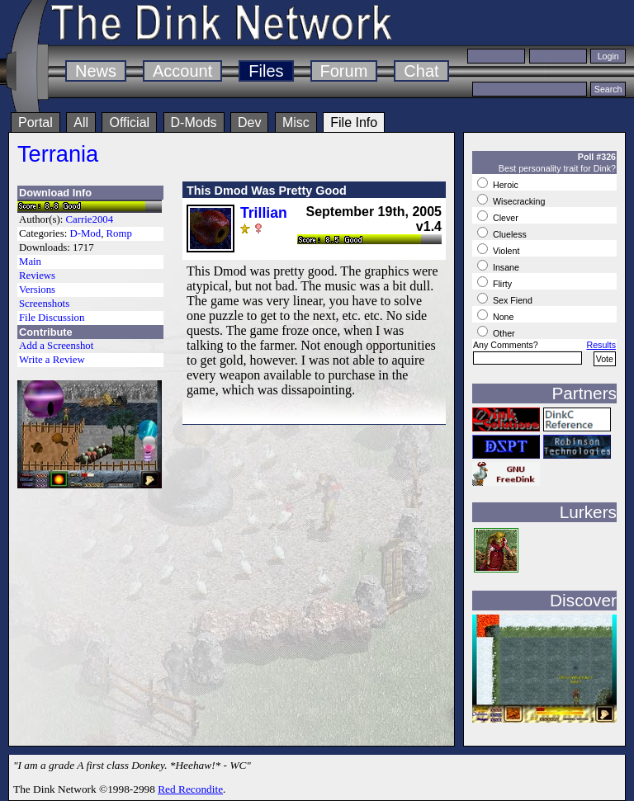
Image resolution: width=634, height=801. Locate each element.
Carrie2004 (90, 219)
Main (30, 261)
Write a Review (52, 359)
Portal (35, 122)
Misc (296, 122)
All (80, 122)
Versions (37, 289)
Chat (421, 71)
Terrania (57, 154)
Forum (344, 71)
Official (129, 122)
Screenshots (44, 303)
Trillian (263, 213)
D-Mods (194, 122)
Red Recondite (190, 789)
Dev (249, 122)
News (95, 71)
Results (601, 345)
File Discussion (51, 317)
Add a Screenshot (56, 345)
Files (265, 71)
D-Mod (85, 233)
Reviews (37, 275)
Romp (119, 233)
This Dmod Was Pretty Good (267, 190)
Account (182, 71)
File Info (353, 122)
